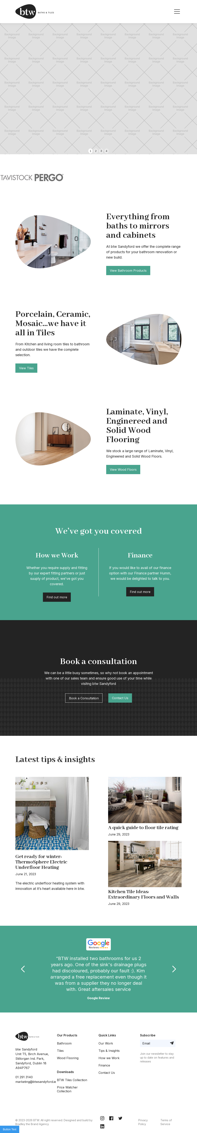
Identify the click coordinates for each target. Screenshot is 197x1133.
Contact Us (120, 698)
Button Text (9, 1129)
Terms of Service (166, 1122)
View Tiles (26, 368)
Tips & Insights (109, 1051)
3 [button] (101, 151)
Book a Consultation (84, 698)
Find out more (57, 597)
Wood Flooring (67, 1058)
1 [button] (90, 151)
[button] (7, 77)
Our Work (105, 1043)
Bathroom (64, 1043)
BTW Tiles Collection (72, 1080)
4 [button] (106, 151)
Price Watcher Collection (67, 1089)
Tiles (60, 1051)
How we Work (108, 1058)
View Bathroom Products (128, 270)
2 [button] (96, 151)
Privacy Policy (143, 1122)
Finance (104, 1065)
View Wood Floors (123, 469)
